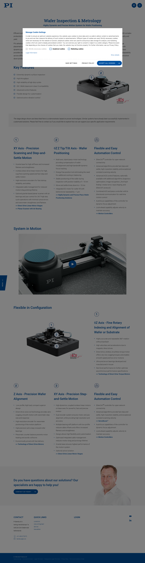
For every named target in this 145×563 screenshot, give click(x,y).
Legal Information (31, 53)
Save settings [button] (71, 63)
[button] (109, 63)
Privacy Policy (88, 63)
